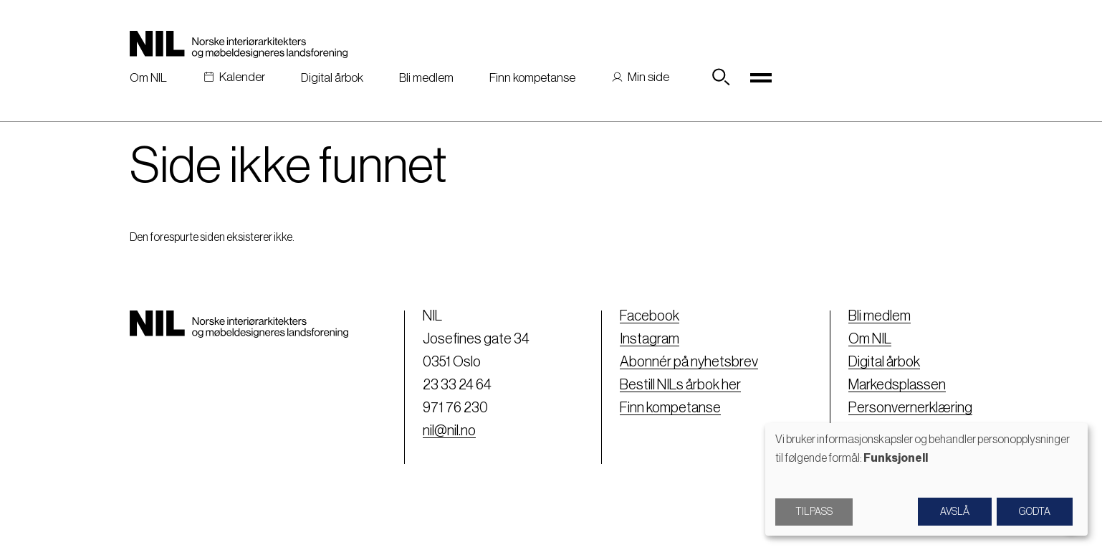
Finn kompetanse (532, 78)
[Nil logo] (239, 44)
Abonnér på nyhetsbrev (689, 362)
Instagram (649, 339)
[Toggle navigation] (761, 77)
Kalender (242, 77)
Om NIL (148, 78)
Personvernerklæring (910, 408)
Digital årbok (332, 78)
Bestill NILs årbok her (680, 385)
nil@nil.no (449, 431)
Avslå (954, 512)
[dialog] (926, 479)
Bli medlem (426, 78)
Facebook (649, 316)
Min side (648, 77)
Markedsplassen (897, 385)
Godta (1034, 512)
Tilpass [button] (814, 512)
